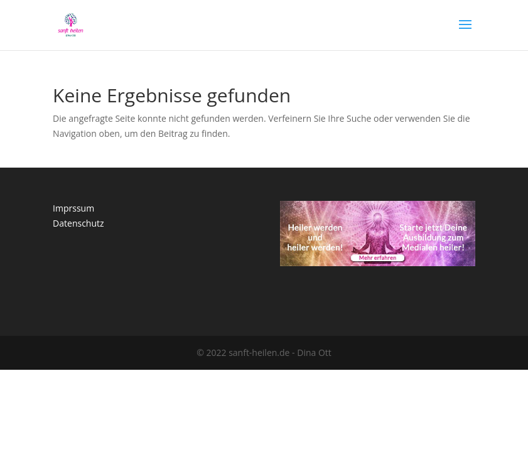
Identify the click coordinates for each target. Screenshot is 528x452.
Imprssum (73, 208)
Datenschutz (78, 223)
